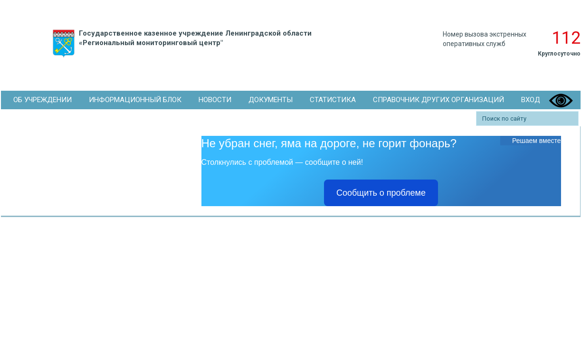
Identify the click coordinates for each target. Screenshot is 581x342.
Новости (215, 99)
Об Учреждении (42, 99)
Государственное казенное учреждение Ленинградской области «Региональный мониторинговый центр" (180, 43)
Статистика (333, 99)
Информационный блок (135, 99)
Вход (530, 99)
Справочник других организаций (438, 99)
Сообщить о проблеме (381, 193)
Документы (270, 99)
